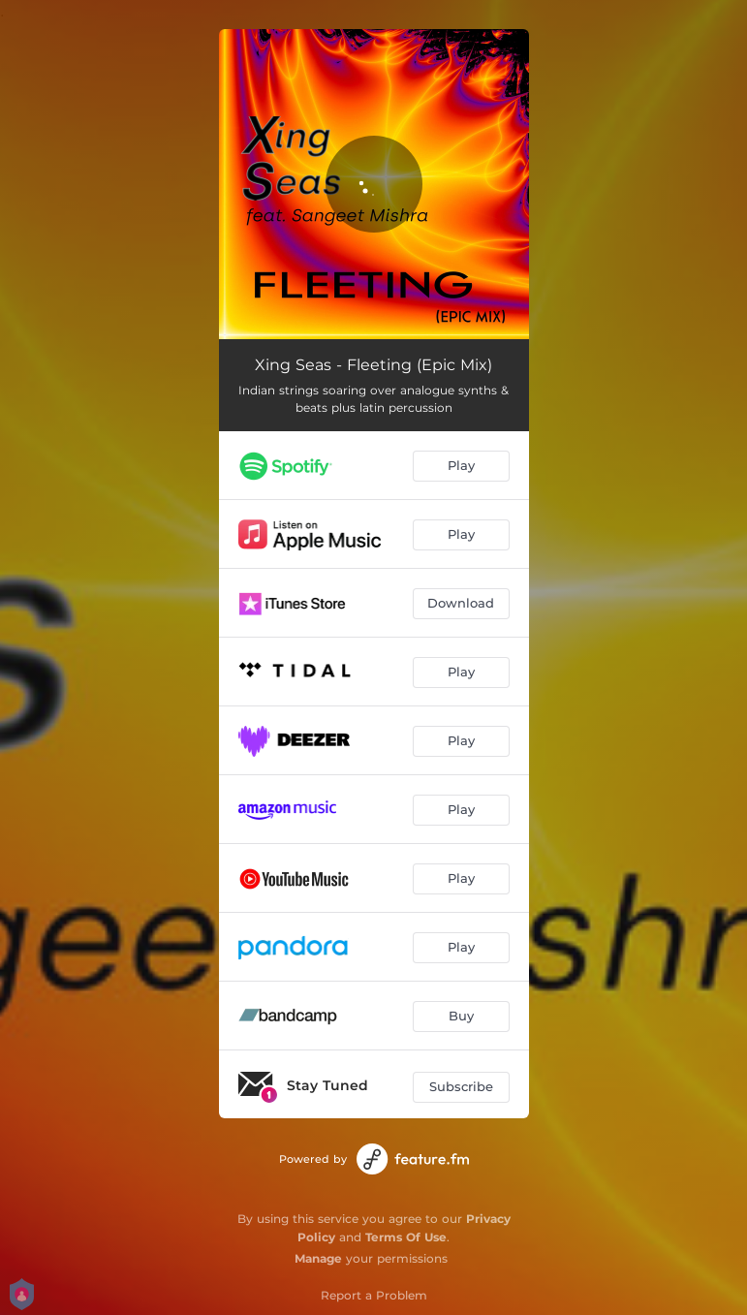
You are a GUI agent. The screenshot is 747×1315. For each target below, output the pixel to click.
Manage (318, 1258)
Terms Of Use (406, 1237)
